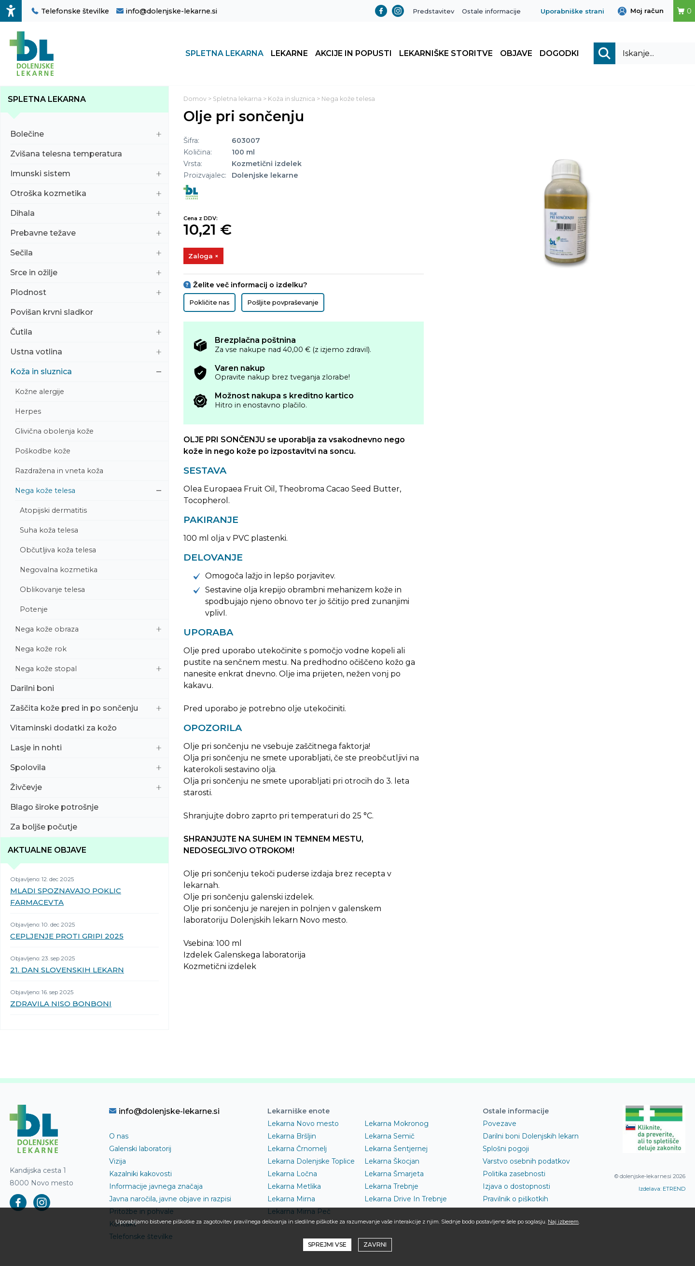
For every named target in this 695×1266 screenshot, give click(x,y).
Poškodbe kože (88, 452)
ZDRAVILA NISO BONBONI (60, 1005)
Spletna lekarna (224, 54)
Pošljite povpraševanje (283, 304)
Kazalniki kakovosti (140, 1175)
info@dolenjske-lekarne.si (166, 11)
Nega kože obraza (88, 630)
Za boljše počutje (85, 828)
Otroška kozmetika (85, 194)
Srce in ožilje (85, 274)
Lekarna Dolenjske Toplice (311, 1162)
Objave (516, 54)
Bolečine (85, 135)
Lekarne (289, 54)
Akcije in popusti (353, 54)
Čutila (85, 333)
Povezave (499, 1125)
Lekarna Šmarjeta (394, 1175)
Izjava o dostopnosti (516, 1187)
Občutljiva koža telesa (90, 551)
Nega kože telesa (88, 492)
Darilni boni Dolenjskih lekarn (531, 1137)
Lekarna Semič (389, 1137)
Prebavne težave (85, 234)
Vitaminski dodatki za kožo (85, 729)
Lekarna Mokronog (396, 1125)
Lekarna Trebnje (391, 1187)
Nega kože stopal (88, 670)
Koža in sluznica (85, 373)
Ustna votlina (85, 353)
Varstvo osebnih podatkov (526, 1162)
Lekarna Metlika (294, 1187)
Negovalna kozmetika (90, 571)
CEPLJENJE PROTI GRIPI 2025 (67, 937)
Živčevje (85, 788)
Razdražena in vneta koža (88, 472)
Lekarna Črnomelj (297, 1150)
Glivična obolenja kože (88, 432)
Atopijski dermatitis (90, 511)
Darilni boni (85, 689)
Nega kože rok (88, 650)
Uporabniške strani (572, 11)
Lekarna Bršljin (291, 1137)
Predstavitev (433, 11)
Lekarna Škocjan (391, 1162)
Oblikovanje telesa (90, 591)
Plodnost (85, 293)
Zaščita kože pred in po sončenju (85, 709)
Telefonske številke (70, 11)
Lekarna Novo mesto (303, 1125)
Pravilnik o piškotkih (515, 1200)
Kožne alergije (88, 393)
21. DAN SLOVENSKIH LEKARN (67, 971)
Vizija (117, 1162)
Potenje (90, 610)
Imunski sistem (85, 175)
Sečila (85, 254)
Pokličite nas (209, 304)
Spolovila (85, 769)
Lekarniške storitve (446, 54)
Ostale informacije (491, 11)
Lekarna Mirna (291, 1200)
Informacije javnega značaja (156, 1187)
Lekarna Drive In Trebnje (405, 1200)
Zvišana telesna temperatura (85, 155)
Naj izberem (563, 1221)
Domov (195, 100)
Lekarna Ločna (292, 1175)
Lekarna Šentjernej (396, 1150)
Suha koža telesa (90, 531)
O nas (118, 1137)
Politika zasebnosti (514, 1175)
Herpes (88, 412)
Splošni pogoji (506, 1150)
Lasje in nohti (85, 749)
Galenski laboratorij (140, 1150)
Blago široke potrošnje (85, 808)
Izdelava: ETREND (662, 1190)
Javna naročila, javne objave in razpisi (170, 1200)
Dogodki (559, 54)
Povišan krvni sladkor (85, 313)
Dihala (85, 214)
